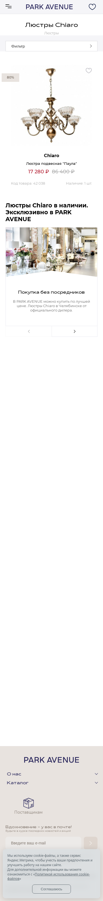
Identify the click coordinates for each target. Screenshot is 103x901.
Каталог (18, 783)
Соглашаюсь (51, 889)
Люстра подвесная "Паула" (51, 163)
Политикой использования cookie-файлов (48, 876)
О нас (14, 774)
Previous (28, 331)
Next (75, 331)
